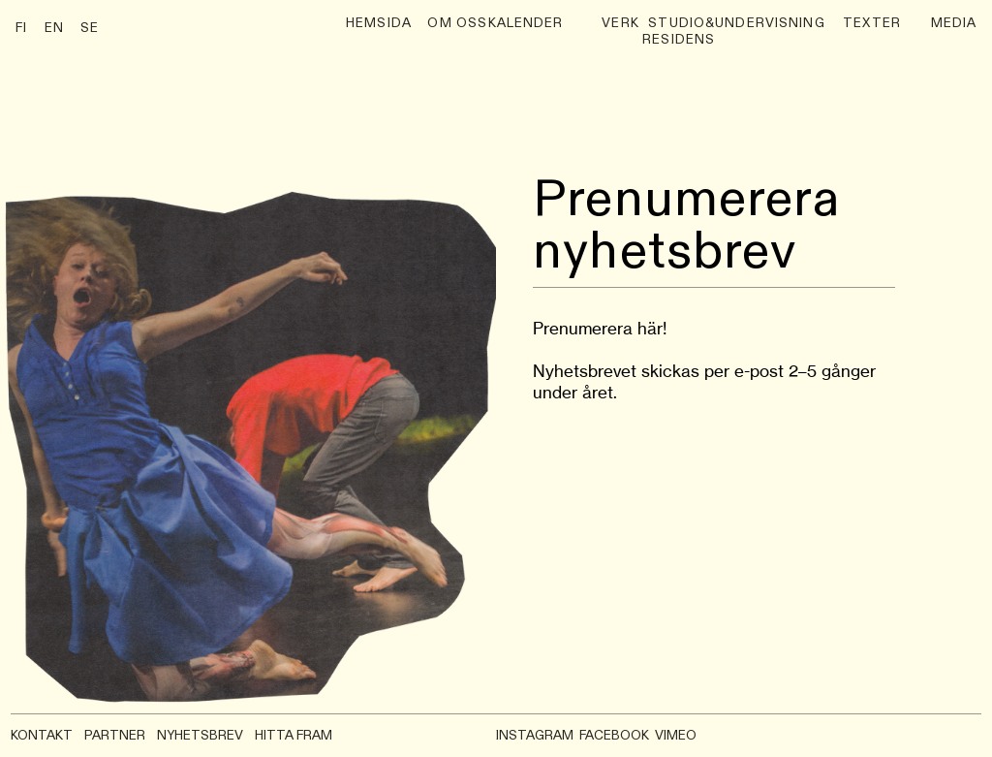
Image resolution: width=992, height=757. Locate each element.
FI (21, 28)
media (954, 24)
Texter (872, 24)
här (650, 328)
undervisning (770, 24)
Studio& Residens (678, 32)
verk (620, 24)
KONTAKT (42, 735)
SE (89, 28)
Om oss (457, 24)
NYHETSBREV (200, 735)
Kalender (526, 24)
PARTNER (114, 735)
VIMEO (676, 735)
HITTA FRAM (293, 735)
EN (54, 28)
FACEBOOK (614, 735)
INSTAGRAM (535, 735)
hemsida (379, 24)
